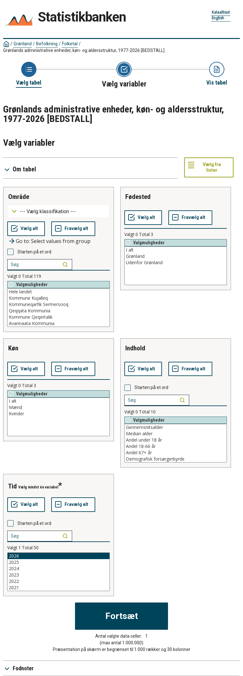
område (18, 197)
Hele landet (58, 292)
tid (12, 486)
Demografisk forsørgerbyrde (176, 459)
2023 (58, 575)
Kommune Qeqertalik (58, 317)
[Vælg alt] (26, 228)
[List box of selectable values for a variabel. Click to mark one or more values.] (58, 307)
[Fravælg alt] (73, 228)
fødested (138, 197)
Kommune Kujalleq (58, 298)
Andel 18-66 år (176, 446)
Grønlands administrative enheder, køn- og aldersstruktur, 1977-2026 (84, 50)
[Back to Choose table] (29, 74)
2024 (58, 568)
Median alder (176, 433)
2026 (58, 556)
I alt (176, 250)
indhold (135, 348)
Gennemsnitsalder (176, 427)
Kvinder (58, 414)
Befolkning (47, 43)
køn (13, 348)
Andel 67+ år (176, 453)
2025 (58, 562)
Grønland (23, 43)
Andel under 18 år (176, 440)
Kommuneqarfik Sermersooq (58, 304)
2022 (58, 581)
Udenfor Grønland (176, 262)
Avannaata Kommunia (58, 323)
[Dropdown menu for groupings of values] (58, 211)
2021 (58, 587)
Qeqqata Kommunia (58, 311)
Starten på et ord (34, 251)
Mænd (58, 407)
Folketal (70, 43)
